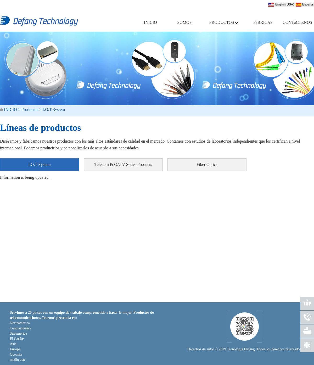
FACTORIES (179, 294)
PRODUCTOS (223, 22)
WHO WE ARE (131, 294)
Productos (29, 109)
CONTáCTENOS (296, 22)
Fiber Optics (207, 164)
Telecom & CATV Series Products (123, 164)
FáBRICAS (263, 22)
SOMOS (184, 22)
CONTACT (202, 294)
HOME (109, 294)
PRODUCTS (156, 294)
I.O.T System (54, 109)
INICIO (150, 22)
